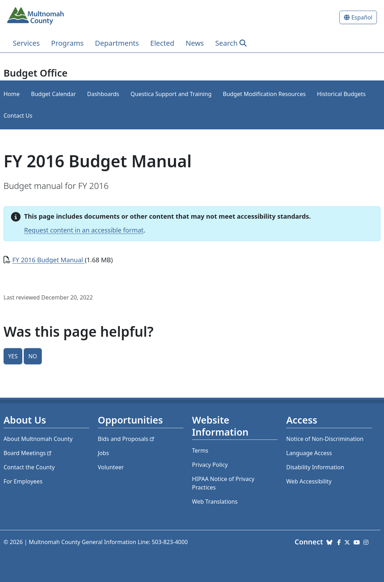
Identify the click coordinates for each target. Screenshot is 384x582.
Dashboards (103, 94)
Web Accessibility (309, 481)
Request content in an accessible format (83, 230)
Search (226, 43)
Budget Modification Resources (264, 94)
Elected (162, 43)
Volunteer (111, 467)
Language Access (309, 453)
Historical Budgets (341, 94)
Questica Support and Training (171, 94)
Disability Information (315, 467)
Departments (117, 43)
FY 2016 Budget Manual (48, 260)
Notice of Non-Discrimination (324, 439)
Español (361, 17)
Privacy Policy (210, 465)
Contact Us (18, 115)
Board (28, 453)
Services (26, 43)
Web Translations (215, 501)
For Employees (23, 481)
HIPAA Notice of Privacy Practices (223, 483)
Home (12, 94)
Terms (200, 450)
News (195, 43)
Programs (67, 43)
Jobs (103, 453)
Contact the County (29, 467)
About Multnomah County (38, 439)
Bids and (127, 439)
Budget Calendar (53, 94)
